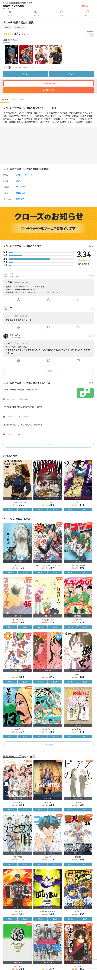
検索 (61, 13)
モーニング (20, 187)
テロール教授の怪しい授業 (16, 108)
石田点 (7, 27)
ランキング (35, 13)
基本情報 (4, 99)
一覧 (89, 246)
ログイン (87, 13)
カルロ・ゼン (19, 27)
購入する (48, 90)
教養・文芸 (20, 199)
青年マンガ (20, 193)
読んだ (71, 74)
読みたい (25, 74)
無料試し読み (48, 84)
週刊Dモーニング (12, 756)
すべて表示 (48, 371)
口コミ (13, 99)
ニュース (21, 99)
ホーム (10, 13)
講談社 (19, 181)
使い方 (85, 6)
